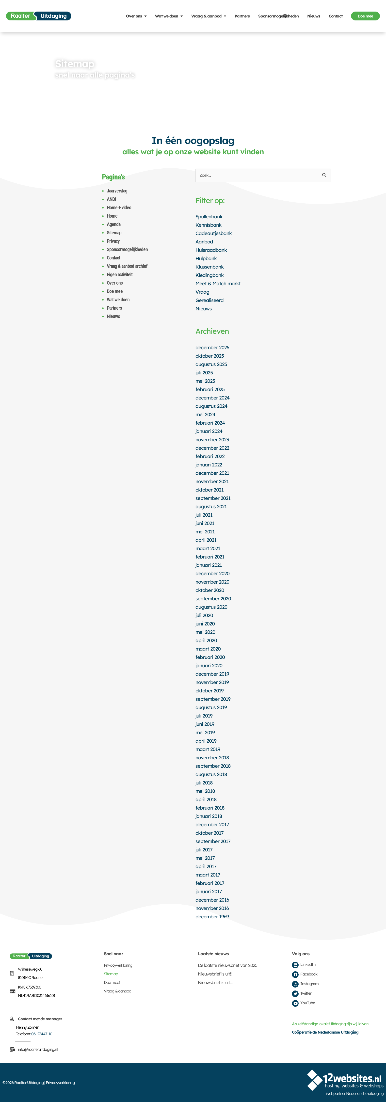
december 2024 (212, 398)
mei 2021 (205, 531)
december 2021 (212, 473)
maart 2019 (207, 749)
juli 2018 (204, 783)
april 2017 (205, 866)
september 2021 (212, 498)
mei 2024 (205, 414)
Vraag (202, 292)
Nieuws (313, 16)
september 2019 (212, 699)
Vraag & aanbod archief (127, 266)
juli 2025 (204, 372)
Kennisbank (208, 225)
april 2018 (206, 799)
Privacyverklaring (118, 965)
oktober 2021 (209, 490)
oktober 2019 (209, 690)
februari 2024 (210, 423)
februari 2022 (210, 456)
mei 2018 (205, 791)
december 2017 (212, 824)
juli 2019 (203, 716)
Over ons (136, 16)
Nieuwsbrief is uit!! (214, 974)
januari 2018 (208, 816)
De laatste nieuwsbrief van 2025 (227, 965)
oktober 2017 (209, 833)
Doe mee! (112, 982)
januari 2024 (208, 431)
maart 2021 (207, 548)
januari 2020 (208, 665)
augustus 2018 (211, 774)
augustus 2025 (211, 364)
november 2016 (212, 908)
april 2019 (205, 741)
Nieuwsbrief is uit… (215, 982)
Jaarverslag (117, 191)
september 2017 (212, 841)
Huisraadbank (211, 250)
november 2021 (212, 481)
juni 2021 (204, 523)
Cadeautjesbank (213, 233)
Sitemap (114, 233)
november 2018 (212, 757)
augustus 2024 (211, 406)
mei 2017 (205, 858)
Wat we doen (169, 16)
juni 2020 (205, 624)
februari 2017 (209, 883)
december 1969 (212, 916)
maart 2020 (208, 649)
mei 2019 (205, 732)
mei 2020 (205, 632)
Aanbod (204, 242)
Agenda (113, 224)
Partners (242, 16)
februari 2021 (209, 557)
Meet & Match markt (218, 283)
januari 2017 (208, 891)
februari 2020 (210, 657)
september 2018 (213, 766)
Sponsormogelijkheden (278, 16)
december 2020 (212, 573)
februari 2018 (210, 808)
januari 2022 (208, 465)
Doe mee (115, 291)
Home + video (119, 207)
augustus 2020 (211, 607)
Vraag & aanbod (208, 16)
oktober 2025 (209, 356)
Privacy (113, 241)
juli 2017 (203, 849)
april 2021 (205, 540)
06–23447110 (41, 1033)
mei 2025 (205, 381)
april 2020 (206, 640)
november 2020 (212, 582)
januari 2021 (208, 565)
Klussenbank (209, 267)
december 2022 (212, 448)
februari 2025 (210, 389)
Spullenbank (208, 216)
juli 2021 (203, 515)
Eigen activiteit (119, 274)
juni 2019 (204, 724)
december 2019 (212, 674)
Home (112, 216)
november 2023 (212, 439)
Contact (335, 16)
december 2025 (212, 347)
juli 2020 (204, 615)
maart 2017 (207, 875)
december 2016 (212, 900)
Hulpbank (206, 258)
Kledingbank (209, 275)
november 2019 (212, 682)
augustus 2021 (211, 506)
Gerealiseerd (209, 300)
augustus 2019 (211, 707)
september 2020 (213, 598)
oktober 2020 (209, 590)
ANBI (111, 199)
